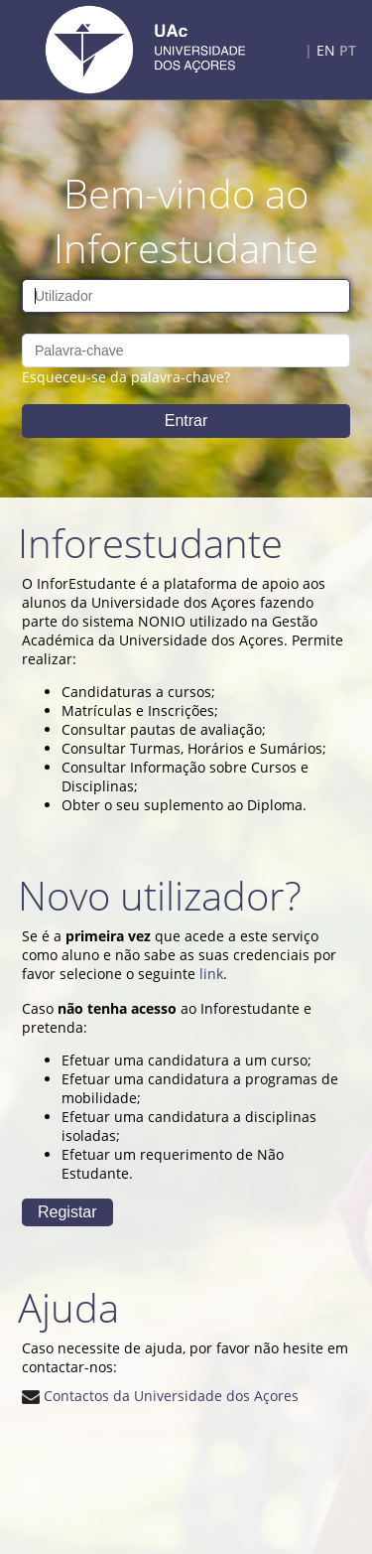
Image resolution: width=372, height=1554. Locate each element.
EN (325, 50)
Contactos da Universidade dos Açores (160, 1395)
